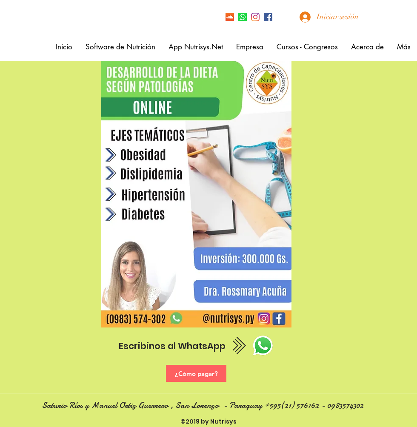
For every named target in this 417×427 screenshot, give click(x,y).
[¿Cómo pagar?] (196, 373)
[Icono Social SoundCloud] (230, 17)
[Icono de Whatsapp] (242, 17)
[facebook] (268, 17)
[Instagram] (255, 17)
